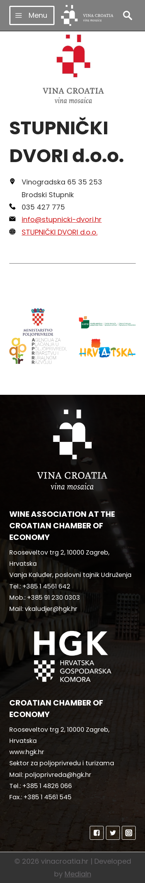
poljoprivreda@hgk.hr (58, 774)
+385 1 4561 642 (46, 586)
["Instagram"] (129, 833)
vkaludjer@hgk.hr (51, 608)
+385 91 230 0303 (53, 597)
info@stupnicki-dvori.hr (62, 219)
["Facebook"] (97, 833)
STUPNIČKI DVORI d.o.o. (59, 232)
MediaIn (78, 874)
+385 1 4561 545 (48, 797)
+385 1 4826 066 (47, 786)
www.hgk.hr (26, 752)
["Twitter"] (113, 833)
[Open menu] (32, 15)
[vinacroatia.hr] (87, 15)
